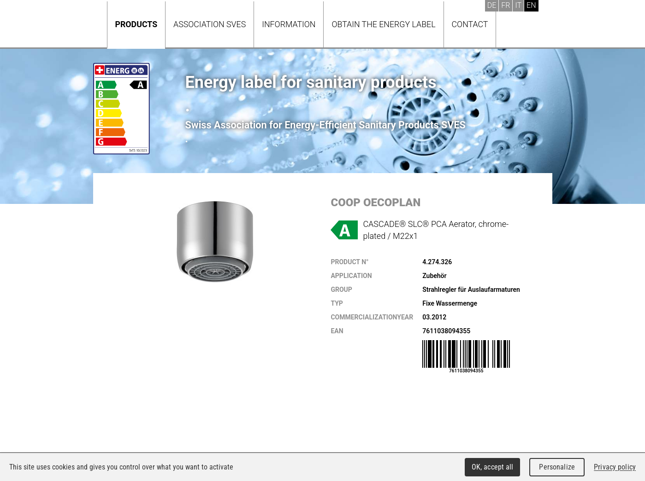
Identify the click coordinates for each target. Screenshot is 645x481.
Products (136, 24)
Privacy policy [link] (615, 467)
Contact (470, 24)
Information (288, 24)
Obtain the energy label (383, 24)
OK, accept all (493, 467)
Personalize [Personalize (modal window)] (556, 467)
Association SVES (209, 24)
